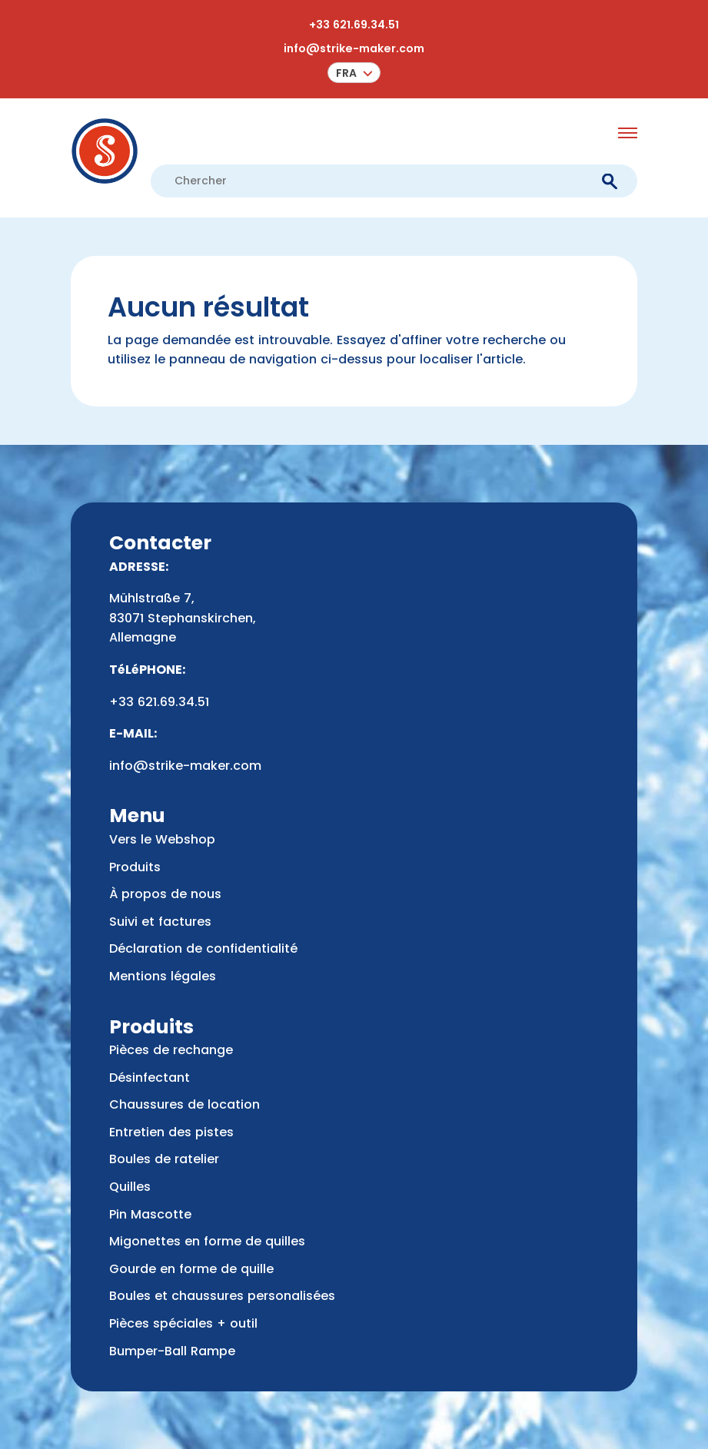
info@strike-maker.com (354, 48)
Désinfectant (149, 1077)
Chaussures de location (184, 1104)
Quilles (130, 1186)
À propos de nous (165, 894)
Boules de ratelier (164, 1159)
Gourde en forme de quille (191, 1269)
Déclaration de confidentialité (203, 948)
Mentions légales (162, 976)
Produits (135, 867)
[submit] (609, 181)
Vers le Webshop (162, 839)
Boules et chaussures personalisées (222, 1296)
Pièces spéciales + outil (183, 1323)
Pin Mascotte (150, 1214)
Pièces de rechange (171, 1050)
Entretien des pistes (171, 1132)
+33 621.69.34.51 (354, 24)
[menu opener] (627, 132)
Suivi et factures (160, 921)
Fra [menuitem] (346, 73)
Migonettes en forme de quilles (207, 1241)
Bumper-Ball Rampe (172, 1351)
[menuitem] (354, 72)
